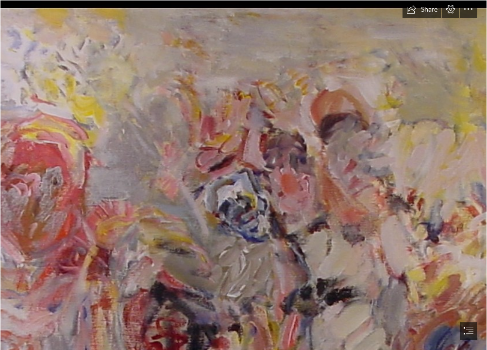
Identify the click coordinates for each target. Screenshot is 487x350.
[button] (422, 9)
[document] (243, 175)
